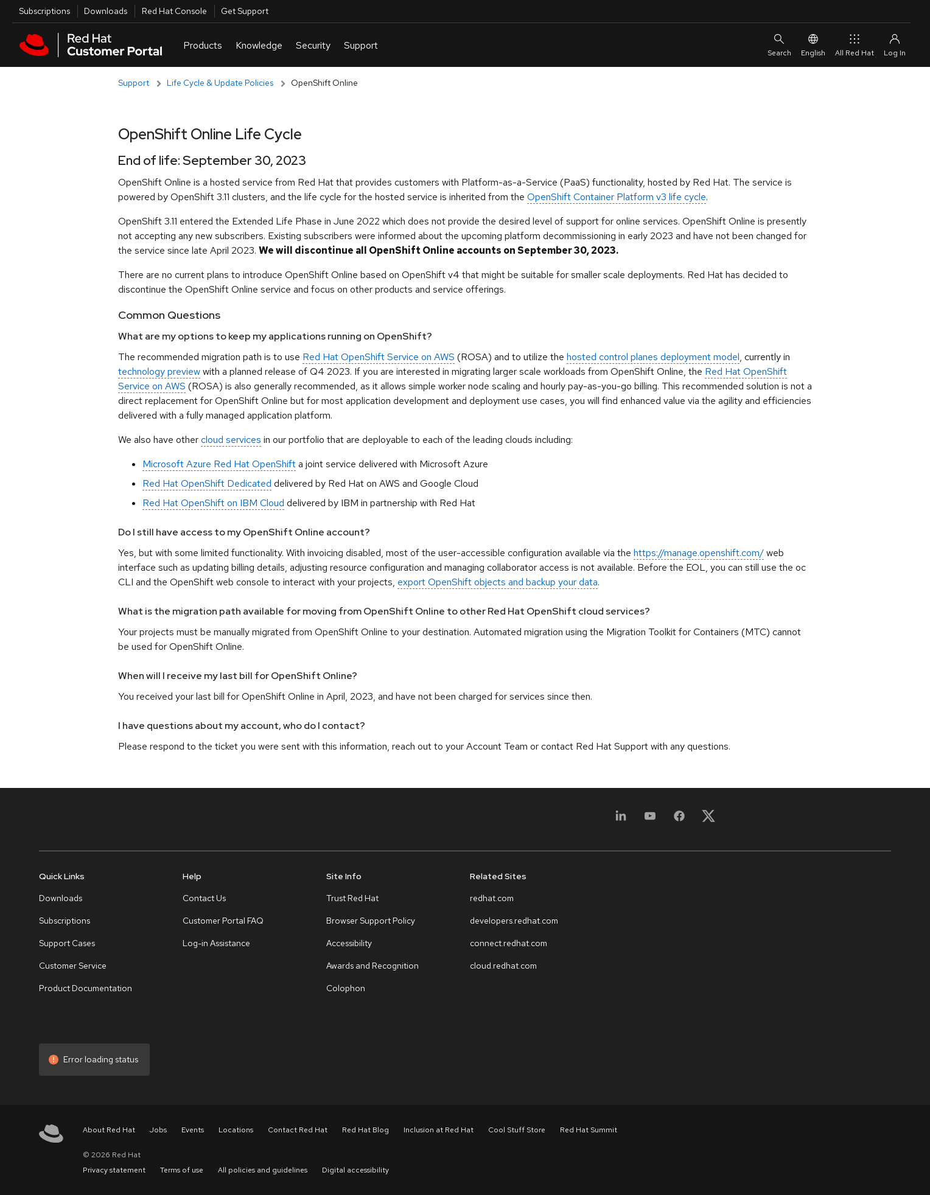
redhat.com (492, 898)
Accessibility (349, 943)
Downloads (105, 10)
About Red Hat (109, 1130)
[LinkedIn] (621, 823)
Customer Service (73, 965)
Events (192, 1130)
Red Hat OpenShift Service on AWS (378, 356)
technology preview (159, 371)
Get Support (244, 10)
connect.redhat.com (508, 943)
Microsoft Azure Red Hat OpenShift (219, 464)
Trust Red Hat (352, 898)
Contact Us (204, 898)
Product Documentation (85, 988)
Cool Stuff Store (516, 1130)
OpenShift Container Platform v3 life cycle (616, 196)
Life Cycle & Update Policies (220, 82)
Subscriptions (44, 10)
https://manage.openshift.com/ (699, 552)
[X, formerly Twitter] (708, 815)
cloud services (231, 439)
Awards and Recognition (372, 965)
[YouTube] (650, 823)
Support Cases (67, 943)
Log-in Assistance (216, 943)
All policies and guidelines (262, 1170)
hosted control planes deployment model (653, 356)
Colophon (345, 988)
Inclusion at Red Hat (439, 1130)
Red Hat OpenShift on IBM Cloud (213, 502)
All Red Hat (854, 45)
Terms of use (181, 1170)
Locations (236, 1130)
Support (133, 82)
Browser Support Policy (370, 920)
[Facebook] (679, 823)
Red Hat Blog (365, 1130)
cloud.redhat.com (503, 965)
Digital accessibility (355, 1170)
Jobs (158, 1130)
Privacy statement (114, 1170)
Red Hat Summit (588, 1130)
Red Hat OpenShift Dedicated (206, 483)
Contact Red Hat (297, 1130)
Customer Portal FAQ (223, 920)
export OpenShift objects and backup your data (497, 582)
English (813, 45)
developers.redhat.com (514, 920)
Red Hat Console (174, 10)
